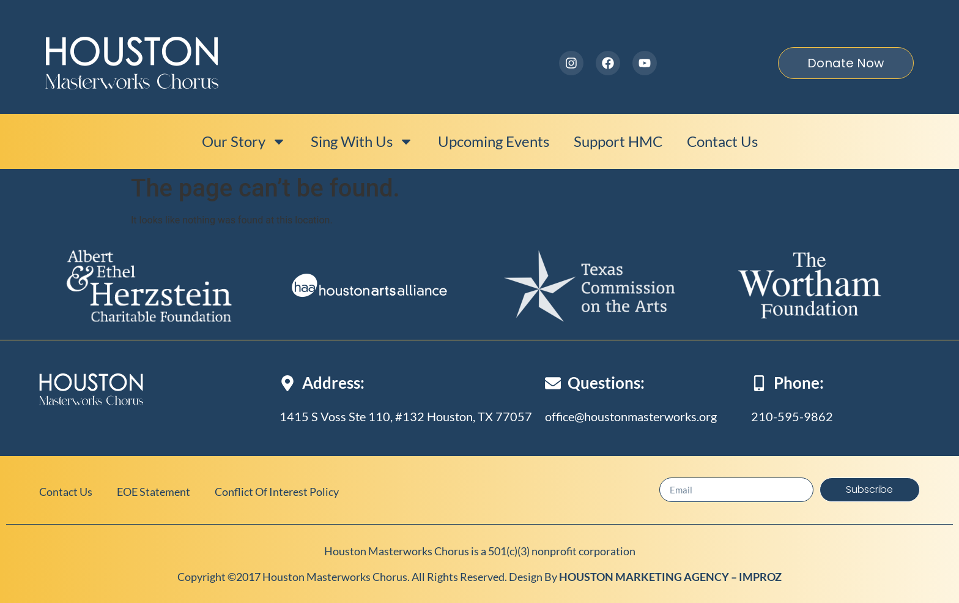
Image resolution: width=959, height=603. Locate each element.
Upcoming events (493, 141)
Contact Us (722, 141)
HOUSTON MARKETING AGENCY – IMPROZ (670, 576)
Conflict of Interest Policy (277, 491)
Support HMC (618, 141)
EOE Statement (153, 491)
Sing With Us (362, 141)
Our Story (244, 141)
